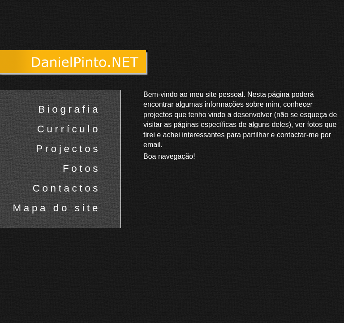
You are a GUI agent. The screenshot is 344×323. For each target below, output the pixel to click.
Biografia (69, 109)
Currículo (68, 129)
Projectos (68, 148)
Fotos (81, 168)
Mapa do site (56, 208)
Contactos (66, 188)
